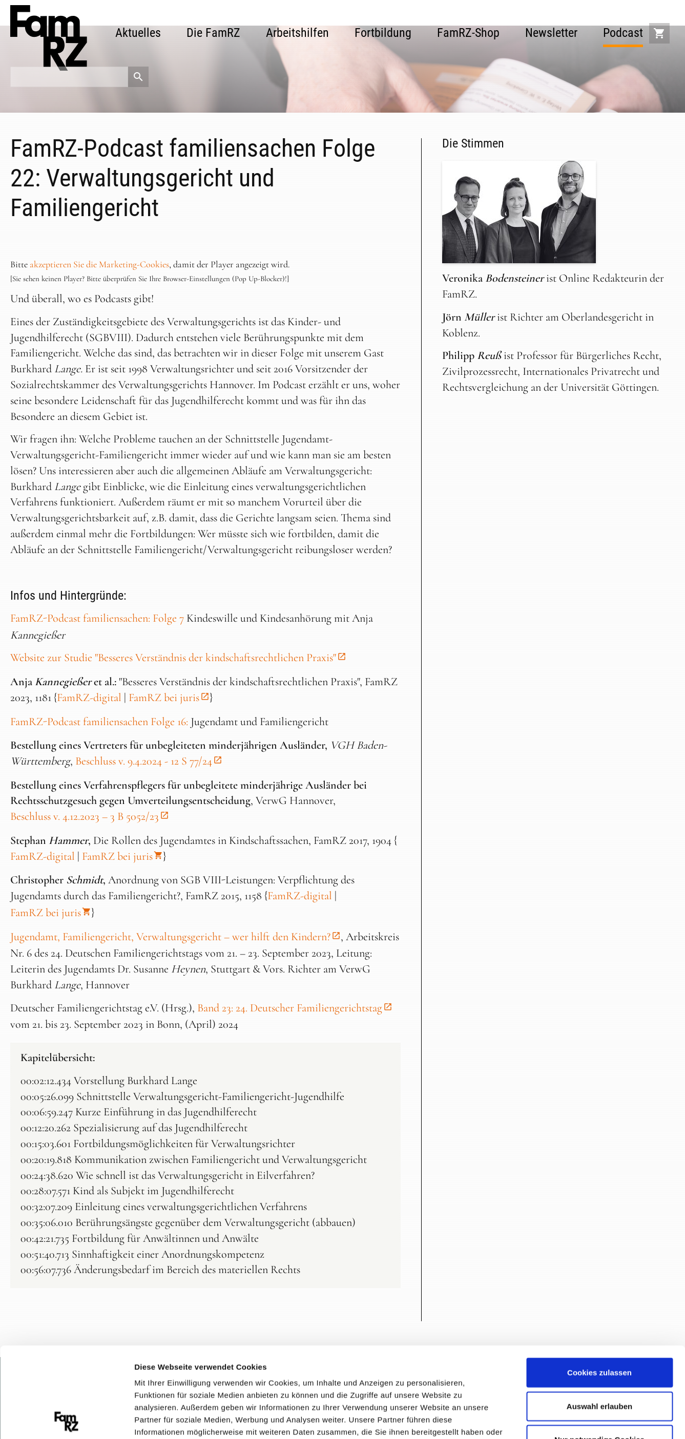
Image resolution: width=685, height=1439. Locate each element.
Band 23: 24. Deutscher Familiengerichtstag (289, 1007)
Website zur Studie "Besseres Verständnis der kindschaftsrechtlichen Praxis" (173, 657)
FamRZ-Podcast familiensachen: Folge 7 (97, 618)
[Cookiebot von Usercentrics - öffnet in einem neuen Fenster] (66, 1419)
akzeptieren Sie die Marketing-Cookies (99, 264)
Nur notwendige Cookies (599, 1349)
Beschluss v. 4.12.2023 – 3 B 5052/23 (84, 816)
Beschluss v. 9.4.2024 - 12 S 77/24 (143, 761)
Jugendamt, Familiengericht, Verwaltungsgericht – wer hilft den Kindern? (170, 936)
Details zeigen (545, 1418)
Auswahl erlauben (599, 1315)
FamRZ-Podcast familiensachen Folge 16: (99, 721)
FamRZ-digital (89, 697)
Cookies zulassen (599, 1282)
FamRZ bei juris (164, 697)
